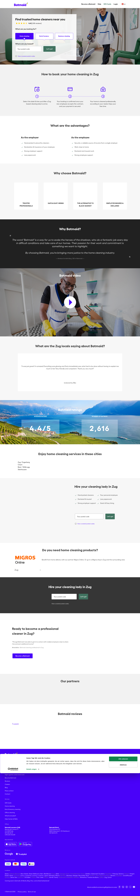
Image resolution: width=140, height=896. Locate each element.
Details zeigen (31, 892)
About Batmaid (10, 771)
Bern (41, 874)
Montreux (69, 875)
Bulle (57, 874)
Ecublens (101, 874)
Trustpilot (15, 724)
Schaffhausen (127, 875)
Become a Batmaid (88, 4)
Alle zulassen (123, 882)
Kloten (7, 875)
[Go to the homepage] (11, 754)
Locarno (34, 875)
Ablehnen (123, 887)
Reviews (7, 781)
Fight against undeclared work (14, 774)
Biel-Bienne (47, 874)
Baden (26, 874)
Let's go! (49, 49)
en (124, 4)
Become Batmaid (10, 778)
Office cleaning (10, 812)
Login (116, 4)
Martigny (52, 875)
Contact (7, 794)
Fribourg (115, 874)
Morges (75, 875)
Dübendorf (94, 874)
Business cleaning (64, 37)
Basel (31, 874)
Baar (22, 874)
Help (99, 4)
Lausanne (28, 875)
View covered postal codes (58, 603)
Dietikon (88, 874)
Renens (113, 875)
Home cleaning (24, 37)
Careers (7, 784)
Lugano (45, 875)
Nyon (87, 875)
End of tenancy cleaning (12, 809)
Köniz (11, 875)
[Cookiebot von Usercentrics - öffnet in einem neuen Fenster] (13, 892)
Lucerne (40, 875)
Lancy (22, 875)
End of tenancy (44, 37)
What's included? (10, 816)
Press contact (9, 791)
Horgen (132, 874)
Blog (6, 787)
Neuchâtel (81, 875)
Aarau (7, 874)
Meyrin (57, 875)
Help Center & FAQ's (11, 819)
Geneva (121, 874)
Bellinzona (36, 874)
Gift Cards (107, 4)
